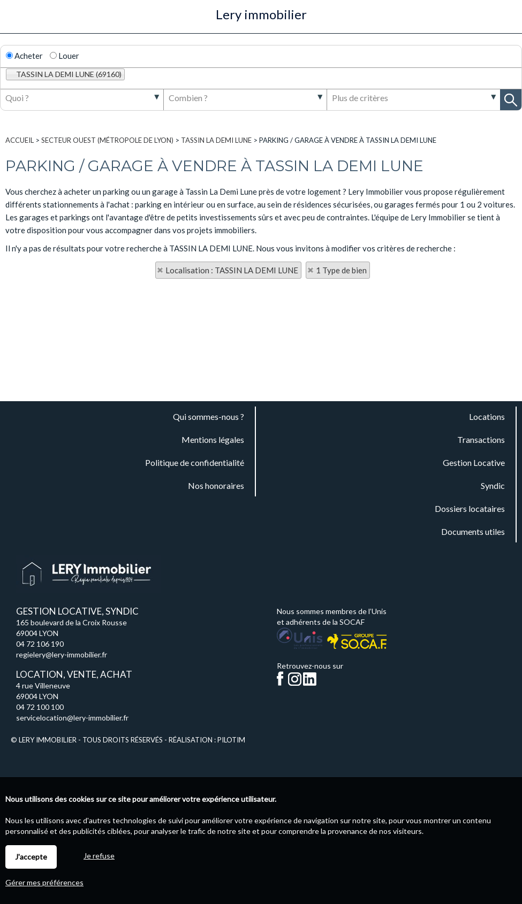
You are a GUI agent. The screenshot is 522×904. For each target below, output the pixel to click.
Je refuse (99, 855)
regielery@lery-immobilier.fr (61, 654)
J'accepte (31, 856)
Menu (14, 20)
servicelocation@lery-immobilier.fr (72, 717)
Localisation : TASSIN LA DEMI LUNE (231, 270)
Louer (64, 55)
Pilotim (231, 740)
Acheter (24, 55)
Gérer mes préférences (44, 882)
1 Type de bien (341, 270)
